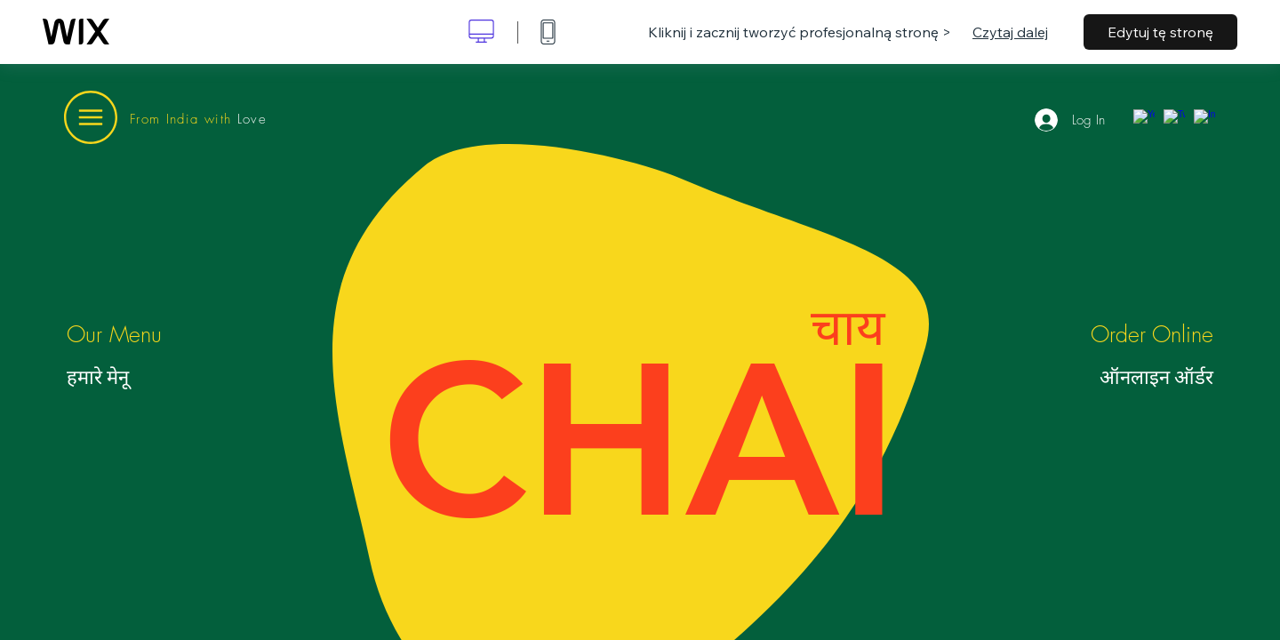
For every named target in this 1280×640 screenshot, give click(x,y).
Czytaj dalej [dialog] (1010, 32)
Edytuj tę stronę (1160, 32)
